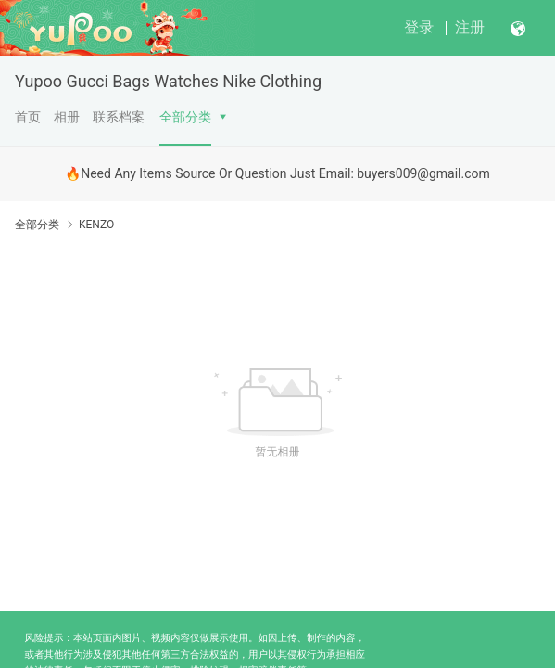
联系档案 (119, 116)
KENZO (96, 224)
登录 (419, 27)
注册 (470, 27)
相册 (67, 116)
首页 (28, 116)
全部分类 (185, 116)
